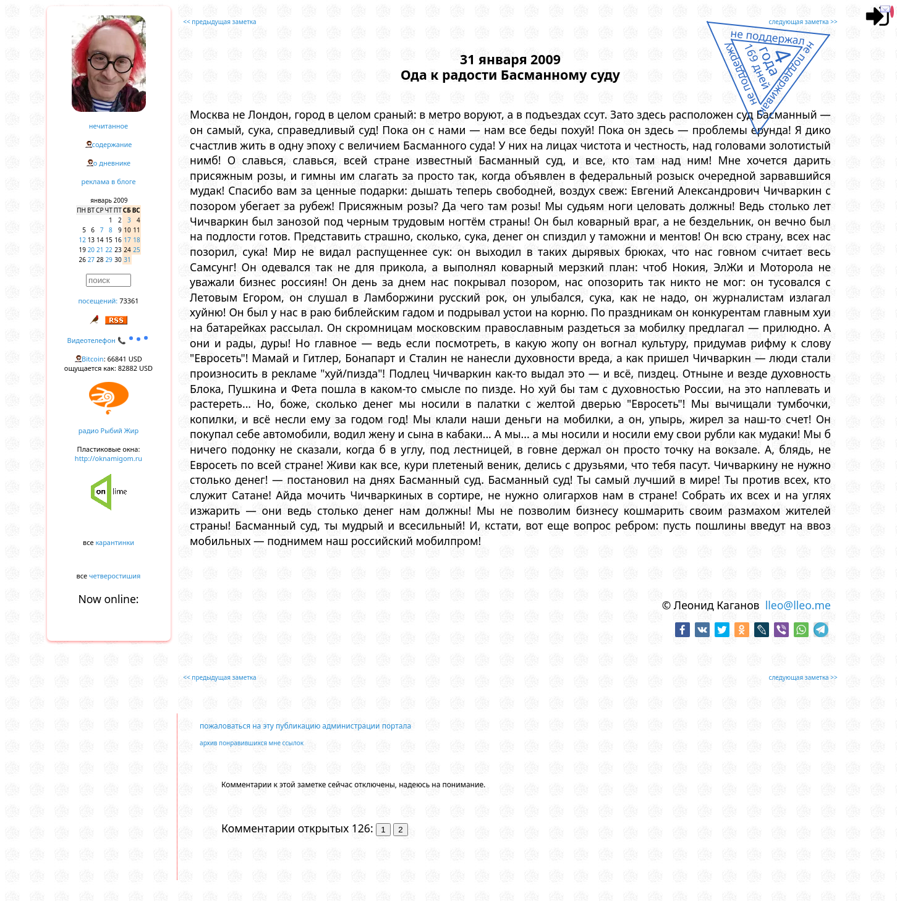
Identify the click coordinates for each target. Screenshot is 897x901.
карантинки (114, 542)
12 (82, 239)
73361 (128, 300)
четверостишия (114, 575)
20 (91, 249)
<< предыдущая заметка (219, 21)
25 (136, 249)
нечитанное (108, 125)
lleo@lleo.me (798, 605)
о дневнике (111, 162)
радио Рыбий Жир (108, 430)
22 (108, 249)
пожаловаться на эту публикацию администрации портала (305, 726)
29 (108, 259)
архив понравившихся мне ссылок (252, 742)
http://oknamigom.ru (108, 458)
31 (127, 259)
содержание (112, 144)
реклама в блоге (109, 181)
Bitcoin (93, 358)
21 (99, 249)
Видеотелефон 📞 (108, 340)
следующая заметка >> (803, 21)
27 (91, 259)
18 (136, 239)
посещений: (97, 300)
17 (127, 239)
